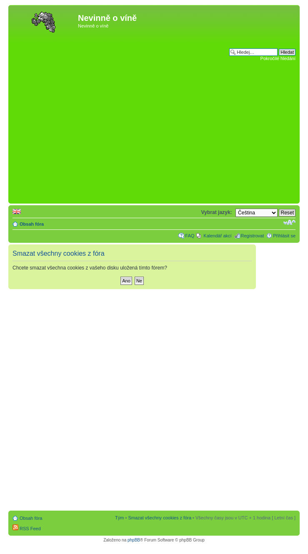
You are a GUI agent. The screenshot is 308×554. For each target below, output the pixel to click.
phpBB (134, 540)
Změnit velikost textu (289, 222)
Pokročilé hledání (277, 58)
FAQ (189, 235)
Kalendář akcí (217, 235)
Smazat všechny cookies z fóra (159, 517)
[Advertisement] (78, 118)
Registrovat (252, 235)
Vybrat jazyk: (216, 212)
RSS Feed (27, 528)
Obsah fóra (32, 224)
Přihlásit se (284, 235)
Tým (119, 517)
